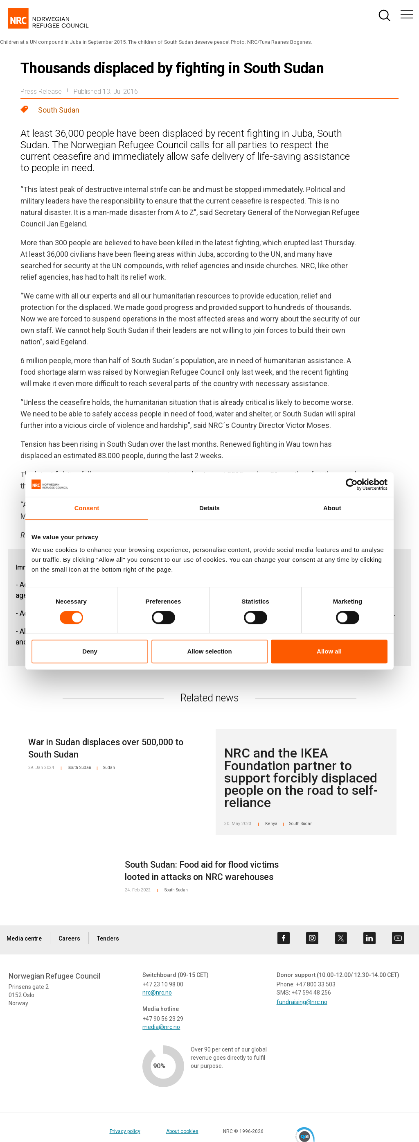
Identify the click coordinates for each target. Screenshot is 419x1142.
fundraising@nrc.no (302, 1002)
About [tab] (332, 507)
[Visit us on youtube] (398, 938)
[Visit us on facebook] (283, 938)
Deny (89, 651)
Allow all (329, 651)
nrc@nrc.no (157, 992)
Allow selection (209, 651)
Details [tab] (209, 507)
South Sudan (58, 110)
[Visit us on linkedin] (369, 938)
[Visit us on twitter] (341, 938)
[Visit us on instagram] (312, 938)
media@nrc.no (161, 1027)
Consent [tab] (86, 507)
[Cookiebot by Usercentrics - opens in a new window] (351, 484)
